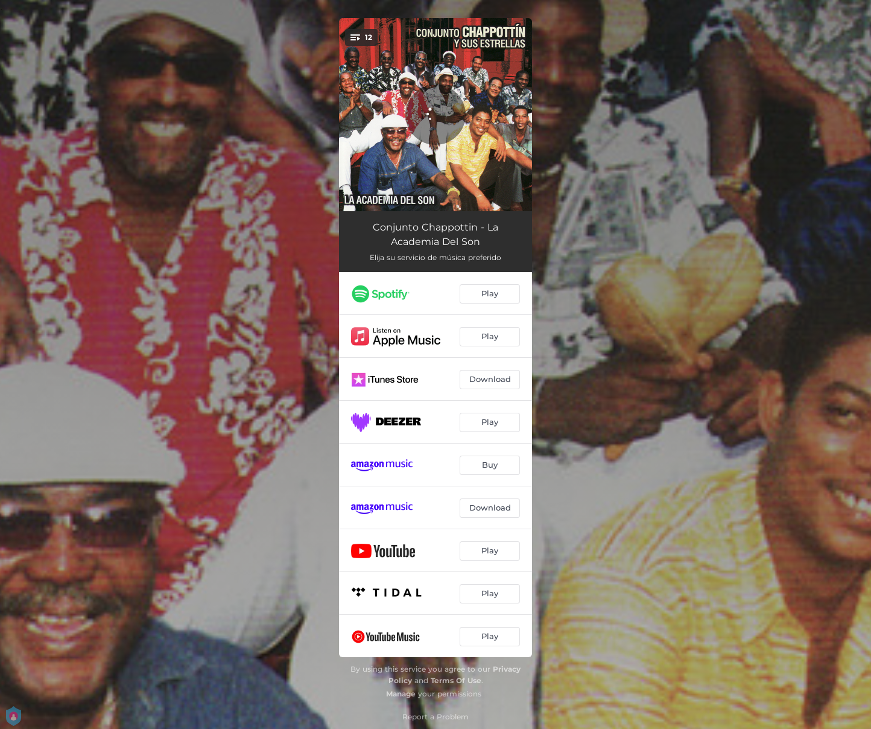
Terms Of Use (456, 680)
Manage (401, 693)
